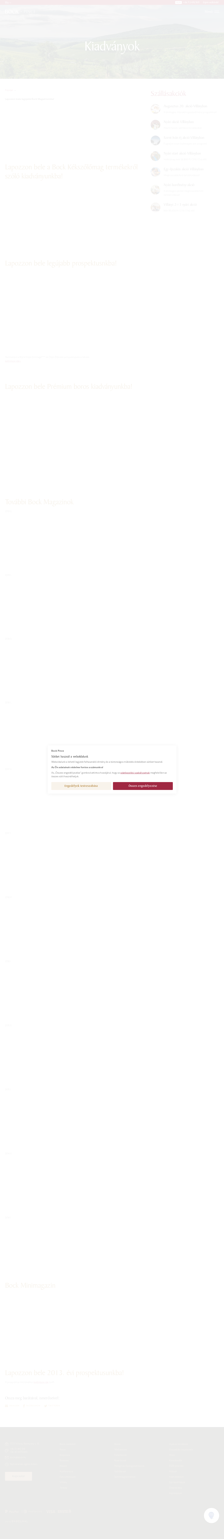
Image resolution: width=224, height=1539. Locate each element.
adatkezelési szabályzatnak (135, 773)
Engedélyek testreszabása (81, 786)
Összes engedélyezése (143, 786)
